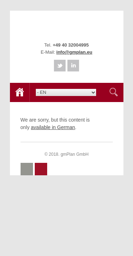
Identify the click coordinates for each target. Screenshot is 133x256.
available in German (53, 127)
